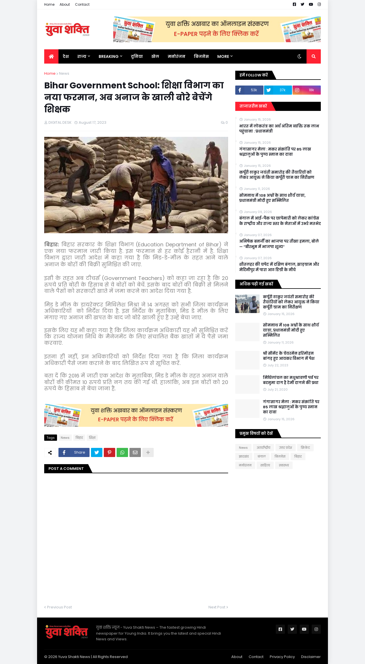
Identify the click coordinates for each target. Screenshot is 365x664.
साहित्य (265, 465)
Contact (82, 4)
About (65, 4)
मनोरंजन (245, 465)
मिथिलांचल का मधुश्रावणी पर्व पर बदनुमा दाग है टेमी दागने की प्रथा (291, 380)
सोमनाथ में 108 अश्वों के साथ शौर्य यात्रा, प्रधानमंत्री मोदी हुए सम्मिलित (272, 198)
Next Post (216, 607)
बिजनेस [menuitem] (201, 56)
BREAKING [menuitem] (109, 56)
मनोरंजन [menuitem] (176, 56)
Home (49, 4)
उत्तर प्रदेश (285, 447)
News (64, 73)
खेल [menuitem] (155, 56)
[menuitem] (51, 56)
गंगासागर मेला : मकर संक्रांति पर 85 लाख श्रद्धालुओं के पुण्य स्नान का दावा (275, 152)
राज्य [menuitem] (81, 56)
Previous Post (59, 607)
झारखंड (244, 456)
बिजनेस (280, 456)
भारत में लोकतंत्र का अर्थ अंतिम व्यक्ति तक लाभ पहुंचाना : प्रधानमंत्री (279, 129)
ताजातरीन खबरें (253, 106)
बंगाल (261, 456)
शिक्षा (92, 437)
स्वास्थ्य (284, 465)
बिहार (79, 437)
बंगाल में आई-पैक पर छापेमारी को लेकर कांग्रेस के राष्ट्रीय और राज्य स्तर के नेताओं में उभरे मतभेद (280, 221)
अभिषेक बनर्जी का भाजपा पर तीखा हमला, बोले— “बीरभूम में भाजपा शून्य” (279, 244)
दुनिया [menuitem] (137, 56)
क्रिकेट (305, 447)
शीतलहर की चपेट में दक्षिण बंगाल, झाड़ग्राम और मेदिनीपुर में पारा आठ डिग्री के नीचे (279, 267)
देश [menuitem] (66, 56)
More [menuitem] (223, 56)
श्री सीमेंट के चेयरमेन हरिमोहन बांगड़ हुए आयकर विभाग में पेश (289, 356)
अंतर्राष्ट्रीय (263, 447)
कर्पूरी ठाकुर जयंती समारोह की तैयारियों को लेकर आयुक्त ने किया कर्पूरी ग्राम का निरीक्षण (276, 175)
